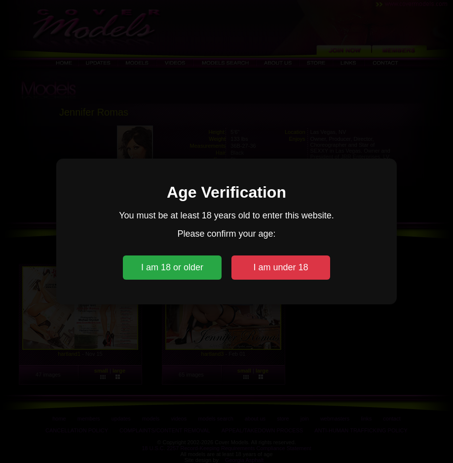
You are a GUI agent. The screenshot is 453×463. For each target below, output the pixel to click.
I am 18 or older (172, 267)
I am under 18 (280, 267)
